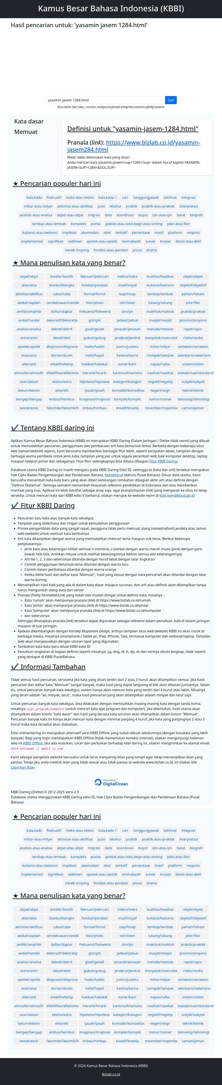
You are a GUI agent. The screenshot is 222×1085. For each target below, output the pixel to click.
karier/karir (127, 364)
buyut (143, 215)
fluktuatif (54, 197)
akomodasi (90, 232)
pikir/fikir (193, 302)
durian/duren (61, 355)
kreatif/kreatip (127, 408)
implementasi (32, 241)
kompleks (78, 223)
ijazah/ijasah (94, 390)
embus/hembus (61, 399)
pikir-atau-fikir (178, 223)
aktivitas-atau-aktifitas (75, 206)
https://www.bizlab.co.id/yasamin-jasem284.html (133, 145)
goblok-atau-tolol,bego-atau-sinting (133, 223)
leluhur (115, 206)
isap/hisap (127, 294)
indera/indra (127, 276)
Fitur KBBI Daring (163, 461)
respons (193, 232)
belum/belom (29, 390)
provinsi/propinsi (193, 320)
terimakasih (131, 241)
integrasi (188, 197)
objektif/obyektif (193, 285)
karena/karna (127, 355)
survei (150, 241)
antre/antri (29, 337)
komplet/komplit (127, 399)
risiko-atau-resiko (80, 197)
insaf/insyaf (127, 285)
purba (95, 223)
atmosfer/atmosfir (28, 373)
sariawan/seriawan (193, 346)
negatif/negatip (160, 381)
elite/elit (61, 390)
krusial (165, 241)
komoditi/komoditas (127, 390)
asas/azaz (29, 355)
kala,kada (34, 197)
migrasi (94, 215)
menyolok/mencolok (160, 337)
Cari (171, 100)
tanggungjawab (146, 197)
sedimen (75, 241)
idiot (107, 232)
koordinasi (125, 215)
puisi (101, 206)
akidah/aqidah (28, 302)
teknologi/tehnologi (193, 399)
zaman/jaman (193, 408)
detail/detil (61, 337)
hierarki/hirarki (95, 373)
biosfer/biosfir (62, 276)
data (108, 215)
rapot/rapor (193, 329)
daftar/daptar (62, 311)
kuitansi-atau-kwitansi (40, 232)
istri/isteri (127, 302)
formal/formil (94, 294)
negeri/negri (160, 390)
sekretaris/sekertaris (193, 355)
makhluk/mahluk (160, 311)
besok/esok (29, 408)
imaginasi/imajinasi (94, 399)
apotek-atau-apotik (102, 241)
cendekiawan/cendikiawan (61, 302)
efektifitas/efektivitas (61, 373)
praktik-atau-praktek (158, 206)
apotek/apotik (29, 346)
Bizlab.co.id (111, 1074)
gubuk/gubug (94, 337)
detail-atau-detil (188, 241)
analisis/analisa (29, 329)
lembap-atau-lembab (49, 223)
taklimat (170, 197)
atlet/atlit (29, 364)
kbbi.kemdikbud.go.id (176, 495)
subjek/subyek (193, 381)
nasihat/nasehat (160, 373)
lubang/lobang (160, 302)
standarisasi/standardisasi (193, 373)
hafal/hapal (94, 355)
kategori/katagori (127, 381)
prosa (137, 250)
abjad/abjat (29, 276)
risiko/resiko (193, 337)
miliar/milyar (160, 346)
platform (175, 232)
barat (181, 215)
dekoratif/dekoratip (61, 320)
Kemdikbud (114, 475)
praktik (131, 206)
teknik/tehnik (193, 390)
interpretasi (188, 206)
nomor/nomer (160, 399)
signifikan (55, 241)
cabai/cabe (61, 294)
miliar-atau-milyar (38, 206)
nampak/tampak (160, 355)
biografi (196, 215)
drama (151, 250)
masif (159, 232)
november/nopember (160, 408)
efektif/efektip (62, 364)
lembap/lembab (160, 294)
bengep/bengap (29, 399)
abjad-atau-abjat (70, 215)
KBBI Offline (33, 743)
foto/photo (94, 302)
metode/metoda (160, 329)
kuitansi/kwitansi (160, 285)
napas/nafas (160, 364)
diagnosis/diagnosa (61, 346)
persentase (141, 232)
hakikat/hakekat (95, 364)
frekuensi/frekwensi (94, 311)
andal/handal (28, 320)
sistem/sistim (193, 364)
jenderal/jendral (127, 337)
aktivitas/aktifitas (29, 294)
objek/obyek (193, 276)
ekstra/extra (61, 381)
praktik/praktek (193, 311)
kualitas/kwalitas (160, 276)
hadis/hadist (94, 346)
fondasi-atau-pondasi (111, 250)
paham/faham (193, 294)
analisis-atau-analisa (35, 215)
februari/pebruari (94, 276)
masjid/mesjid (160, 320)
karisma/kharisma (127, 373)
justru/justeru (127, 346)
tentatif (121, 232)
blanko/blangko (61, 285)
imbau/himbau (94, 408)
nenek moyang (77, 250)
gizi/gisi (94, 320)
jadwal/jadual (127, 320)
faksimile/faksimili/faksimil (61, 408)
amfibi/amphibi (29, 311)
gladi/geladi (94, 329)
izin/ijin (127, 311)
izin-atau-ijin (162, 215)
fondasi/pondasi (95, 285)
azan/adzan (29, 381)
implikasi (69, 232)
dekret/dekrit (61, 329)
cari (125, 197)
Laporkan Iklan (23, 767)
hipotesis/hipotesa (94, 381)
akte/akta (29, 285)
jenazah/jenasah (127, 329)
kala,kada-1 (107, 197)
